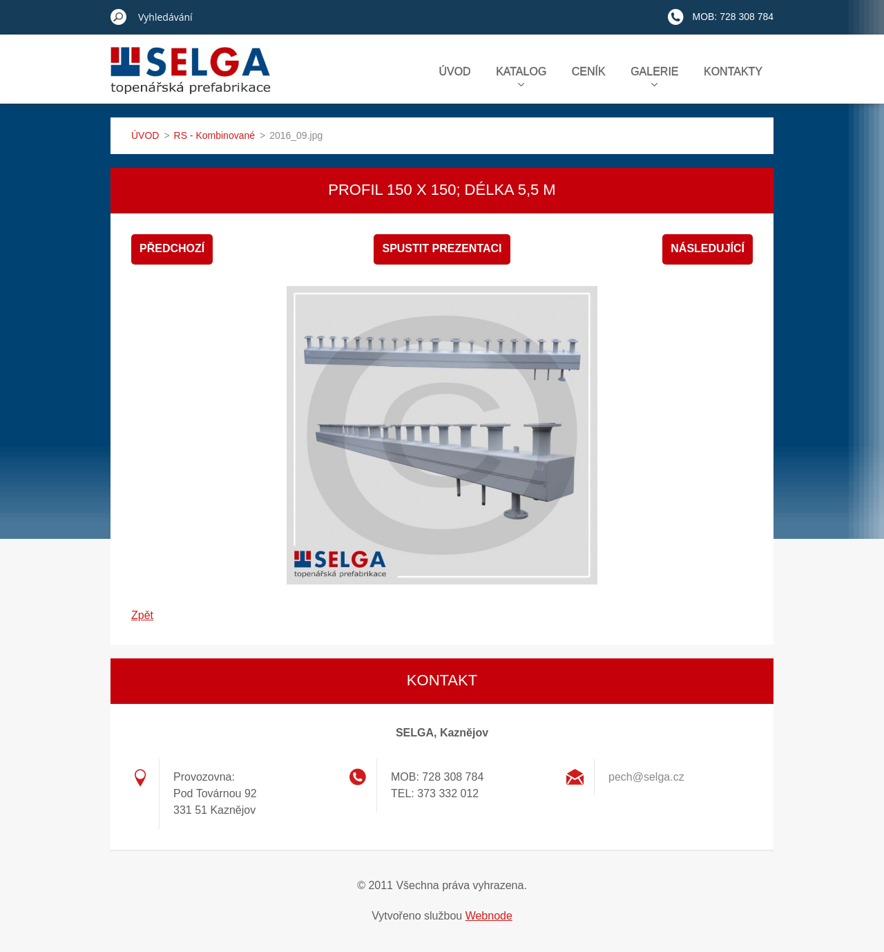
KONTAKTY (733, 71)
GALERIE (654, 76)
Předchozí (172, 248)
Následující (707, 248)
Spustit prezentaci (441, 248)
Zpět (142, 615)
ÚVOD (454, 71)
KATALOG (521, 76)
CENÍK (589, 71)
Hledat (118, 16)
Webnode (488, 916)
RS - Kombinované (215, 135)
